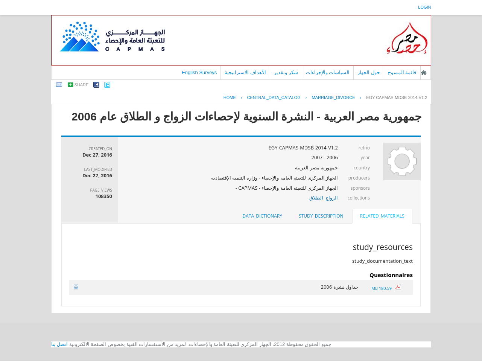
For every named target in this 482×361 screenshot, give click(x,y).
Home (230, 97)
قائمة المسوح (402, 72)
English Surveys (199, 72)
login (424, 7)
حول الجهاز (368, 72)
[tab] (382, 217)
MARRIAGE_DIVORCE (333, 97)
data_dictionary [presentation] (262, 216)
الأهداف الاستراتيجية (245, 72)
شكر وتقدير (286, 72)
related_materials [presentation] (382, 216)
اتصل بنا (59, 344)
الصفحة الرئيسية (424, 73)
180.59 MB (386, 288)
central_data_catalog (274, 97)
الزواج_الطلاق (323, 197)
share (82, 84)
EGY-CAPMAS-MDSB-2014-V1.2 (396, 97)
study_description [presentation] (321, 216)
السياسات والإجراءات (328, 72)
